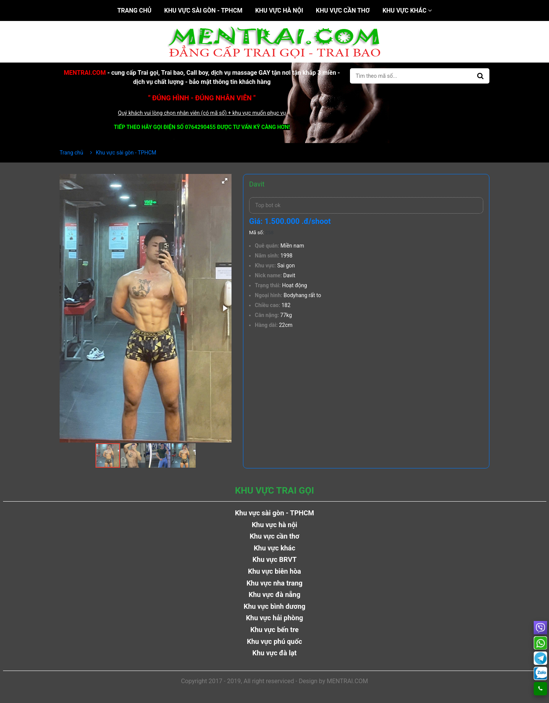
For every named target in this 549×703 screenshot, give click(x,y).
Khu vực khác (407, 10)
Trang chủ (134, 10)
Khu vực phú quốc (274, 641)
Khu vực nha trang (274, 583)
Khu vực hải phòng (274, 618)
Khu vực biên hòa (274, 571)
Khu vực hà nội (279, 10)
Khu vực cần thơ (343, 10)
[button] (225, 181)
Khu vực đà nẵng (275, 594)
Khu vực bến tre (274, 630)
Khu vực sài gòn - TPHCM (203, 10)
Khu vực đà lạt (275, 653)
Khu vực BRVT (275, 559)
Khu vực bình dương (275, 606)
